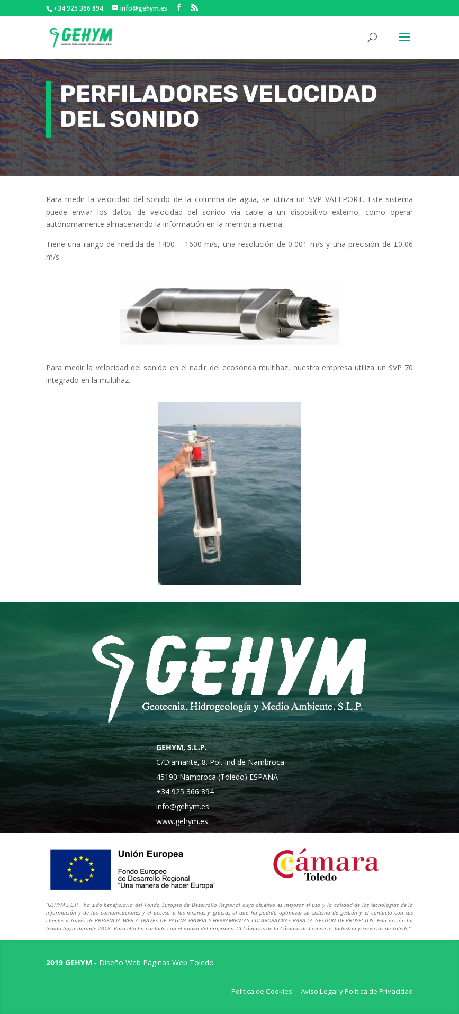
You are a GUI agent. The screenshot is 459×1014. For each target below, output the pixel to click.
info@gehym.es (182, 806)
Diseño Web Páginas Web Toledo (156, 962)
